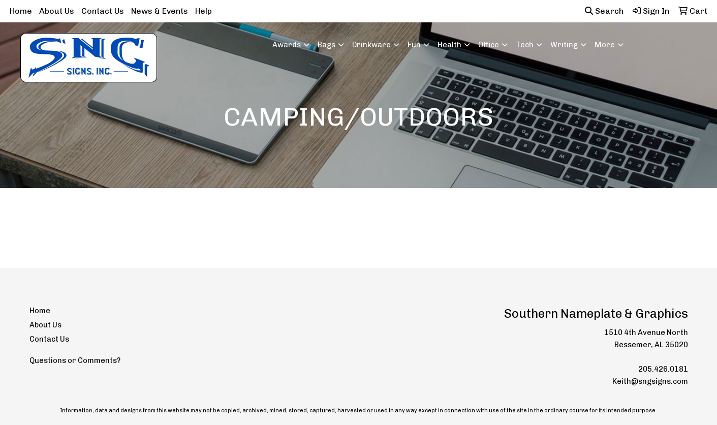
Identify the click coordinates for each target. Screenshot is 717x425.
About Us (56, 11)
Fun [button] (414, 44)
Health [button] (449, 44)
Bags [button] (326, 44)
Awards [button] (286, 44)
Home (21, 11)
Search (604, 11)
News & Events (159, 11)
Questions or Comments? (74, 360)
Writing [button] (564, 44)
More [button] (605, 44)
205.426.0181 (663, 369)
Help (203, 11)
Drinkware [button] (371, 44)
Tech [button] (525, 44)
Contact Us (102, 11)
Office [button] (488, 44)
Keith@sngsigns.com (650, 381)
